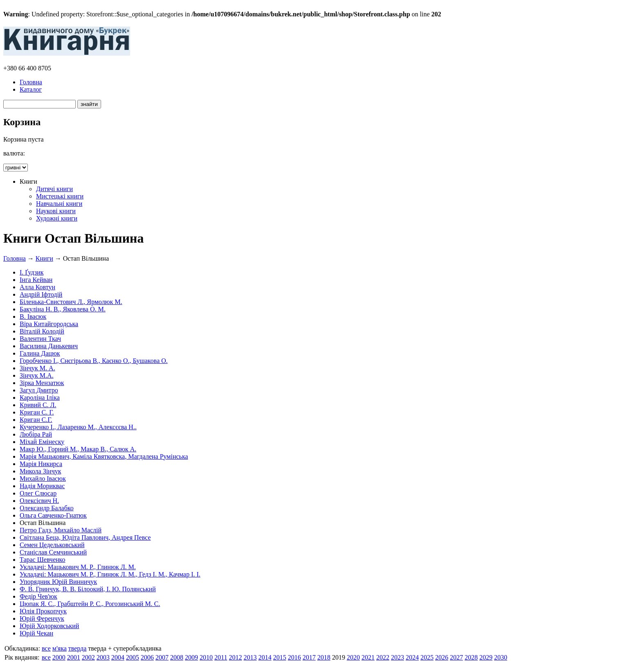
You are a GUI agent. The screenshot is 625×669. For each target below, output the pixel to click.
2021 (368, 657)
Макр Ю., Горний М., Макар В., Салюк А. (78, 449)
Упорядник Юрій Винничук (58, 581)
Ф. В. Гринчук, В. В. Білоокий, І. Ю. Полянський (88, 589)
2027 (456, 657)
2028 (471, 657)
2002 (88, 657)
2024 (412, 657)
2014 (264, 657)
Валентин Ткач (40, 338)
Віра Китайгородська (49, 323)
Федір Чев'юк (38, 596)
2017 (309, 657)
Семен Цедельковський (52, 544)
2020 (353, 657)
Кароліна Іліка (40, 397)
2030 (500, 657)
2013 (250, 657)
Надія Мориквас (42, 485)
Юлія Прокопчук (43, 611)
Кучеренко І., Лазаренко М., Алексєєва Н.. (78, 426)
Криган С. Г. (37, 412)
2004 (117, 657)
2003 (103, 657)
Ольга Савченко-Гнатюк (53, 515)
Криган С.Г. (36, 419)
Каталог (31, 89)
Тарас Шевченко (42, 559)
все (46, 648)
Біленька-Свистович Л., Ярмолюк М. (71, 301)
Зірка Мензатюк (42, 382)
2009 (191, 657)
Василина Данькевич (49, 345)
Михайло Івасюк (43, 478)
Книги (44, 258)
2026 (441, 657)
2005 (132, 657)
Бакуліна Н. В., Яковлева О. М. (63, 309)
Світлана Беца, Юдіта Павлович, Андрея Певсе (85, 537)
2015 (279, 657)
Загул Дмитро (39, 390)
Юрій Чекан (36, 633)
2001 (73, 657)
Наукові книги (56, 210)
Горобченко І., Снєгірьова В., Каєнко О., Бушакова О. (94, 360)
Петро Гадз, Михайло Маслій (61, 530)
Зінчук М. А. (37, 368)
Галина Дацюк (40, 353)
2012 (235, 657)
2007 (162, 657)
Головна (31, 82)
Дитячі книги (54, 188)
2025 (426, 657)
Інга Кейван (36, 279)
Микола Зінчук (40, 471)
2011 (220, 657)
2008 (176, 657)
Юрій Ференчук (42, 618)
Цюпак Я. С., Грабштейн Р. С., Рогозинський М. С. (90, 603)
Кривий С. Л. (38, 404)
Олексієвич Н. (39, 500)
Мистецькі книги (59, 196)
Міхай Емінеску (42, 441)
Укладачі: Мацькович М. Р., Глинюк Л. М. (78, 566)
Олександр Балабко (47, 508)
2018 (323, 657)
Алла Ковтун (37, 287)
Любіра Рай (36, 434)
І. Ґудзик (32, 272)
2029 (485, 657)
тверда (77, 648)
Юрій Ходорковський (49, 625)
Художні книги (56, 218)
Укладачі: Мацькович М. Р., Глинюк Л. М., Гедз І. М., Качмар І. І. (110, 574)
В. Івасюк (33, 316)
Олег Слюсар (38, 493)
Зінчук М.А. (37, 375)
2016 (294, 657)
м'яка (59, 648)
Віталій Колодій (42, 331)
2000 (58, 657)
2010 (206, 657)
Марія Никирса (41, 463)
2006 (147, 657)
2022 (382, 657)
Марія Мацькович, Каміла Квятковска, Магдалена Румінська (104, 456)
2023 (397, 657)
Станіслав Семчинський (53, 552)
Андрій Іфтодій (41, 294)
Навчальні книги (59, 203)
